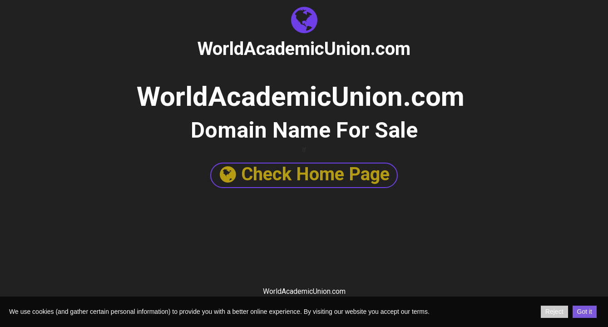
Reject (554, 311)
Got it (584, 311)
